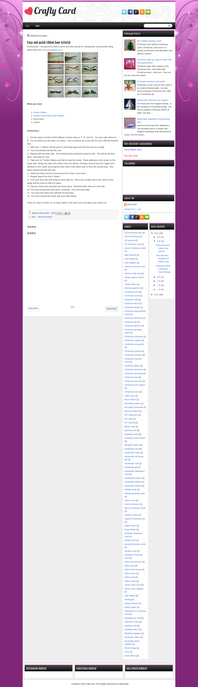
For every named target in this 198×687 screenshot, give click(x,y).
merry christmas (131, 504)
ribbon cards (130, 581)
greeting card (130, 430)
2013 (156, 294)
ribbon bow (129, 565)
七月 (159, 237)
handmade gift (130, 467)
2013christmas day (133, 233)
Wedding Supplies (132, 633)
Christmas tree (131, 377)
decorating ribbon (132, 403)
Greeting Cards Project (134, 438)
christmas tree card (133, 381)
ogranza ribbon (131, 515)
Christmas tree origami (134, 385)
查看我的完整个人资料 (132, 209)
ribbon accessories (132, 562)
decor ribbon (130, 399)
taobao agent (130, 607)
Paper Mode (130, 529)
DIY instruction (131, 415)
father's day (129, 426)
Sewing (127, 599)
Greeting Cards (131, 434)
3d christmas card (132, 244)
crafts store (129, 396)
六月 (159, 241)
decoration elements (133, 407)
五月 (159, 277)
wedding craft (130, 625)
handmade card (131, 449)
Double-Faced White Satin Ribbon (48, 115)
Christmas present (132, 351)
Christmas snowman (133, 369)
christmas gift (130, 322)
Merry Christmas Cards (135, 508)
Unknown (132, 204)
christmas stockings (133, 373)
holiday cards (130, 489)
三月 (159, 281)
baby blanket (130, 255)
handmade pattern (132, 482)
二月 (159, 285)
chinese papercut (132, 288)
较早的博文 (112, 309)
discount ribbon (131, 411)
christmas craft (131, 299)
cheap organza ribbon (134, 277)
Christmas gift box (132, 325)
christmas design (132, 307)
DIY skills (128, 419)
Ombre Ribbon (40, 112)
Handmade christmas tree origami (152, 100)
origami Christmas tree (134, 519)
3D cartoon (129, 240)
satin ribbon (129, 595)
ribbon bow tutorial (45, 216)
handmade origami (132, 478)
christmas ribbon (131, 366)
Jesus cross (129, 500)
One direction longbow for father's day (162, 258)
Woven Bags (130, 648)
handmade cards (132, 452)
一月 (159, 289)
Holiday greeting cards (134, 493)
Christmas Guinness (133, 336)
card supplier (130, 263)
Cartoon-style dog (132, 273)
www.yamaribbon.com (52, 50)
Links (37, 26)
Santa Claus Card (132, 585)
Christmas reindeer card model (151, 81)
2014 (156, 233)
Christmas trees (131, 392)
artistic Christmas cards (135, 248)
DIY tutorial (129, 422)
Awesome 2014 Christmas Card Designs (163, 269)
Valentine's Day (131, 622)
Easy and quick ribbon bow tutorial (163, 248)
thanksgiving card (132, 618)
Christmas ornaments (134, 344)
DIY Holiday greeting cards (149, 41)
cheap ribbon (130, 284)
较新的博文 (33, 308)
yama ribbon (130, 655)
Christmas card (131, 292)
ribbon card (129, 577)
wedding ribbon (131, 629)
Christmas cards (131, 295)
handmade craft (131, 463)
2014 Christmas (131, 236)
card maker (129, 259)
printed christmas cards (135, 544)
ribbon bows (130, 573)
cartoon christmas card (134, 266)
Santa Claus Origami (133, 589)
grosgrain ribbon (131, 445)
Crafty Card (55, 10)
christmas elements (133, 318)
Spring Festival (131, 603)
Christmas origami (132, 340)
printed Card (130, 540)
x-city (126, 652)
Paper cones (130, 525)
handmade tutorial (132, 486)
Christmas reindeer (133, 355)
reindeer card (130, 551)
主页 (27, 26)
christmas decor (131, 303)
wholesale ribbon (132, 637)
